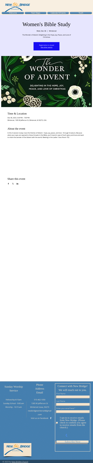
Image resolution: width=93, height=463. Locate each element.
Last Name (60, 401)
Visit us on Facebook (39, 418)
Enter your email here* (65, 408)
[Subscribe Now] (72, 441)
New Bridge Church (20, 462)
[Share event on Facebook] (8, 183)
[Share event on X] (13, 183)
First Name (60, 394)
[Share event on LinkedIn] (17, 183)
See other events (46, 47)
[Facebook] (50, 418)
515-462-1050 (39, 399)
